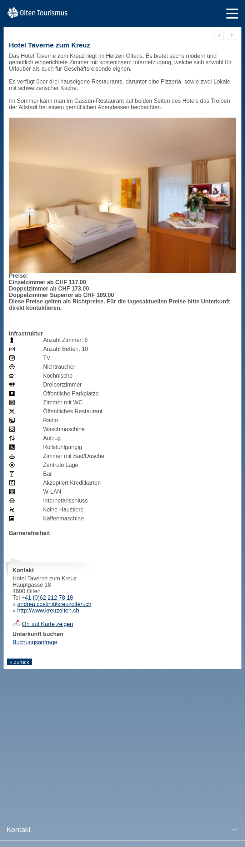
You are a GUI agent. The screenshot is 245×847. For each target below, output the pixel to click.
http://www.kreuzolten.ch (48, 610)
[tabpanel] (122, 200)
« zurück (19, 662)
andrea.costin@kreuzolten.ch (54, 604)
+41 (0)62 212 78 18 (47, 598)
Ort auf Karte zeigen (47, 624)
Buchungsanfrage (34, 642)
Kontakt (18, 829)
